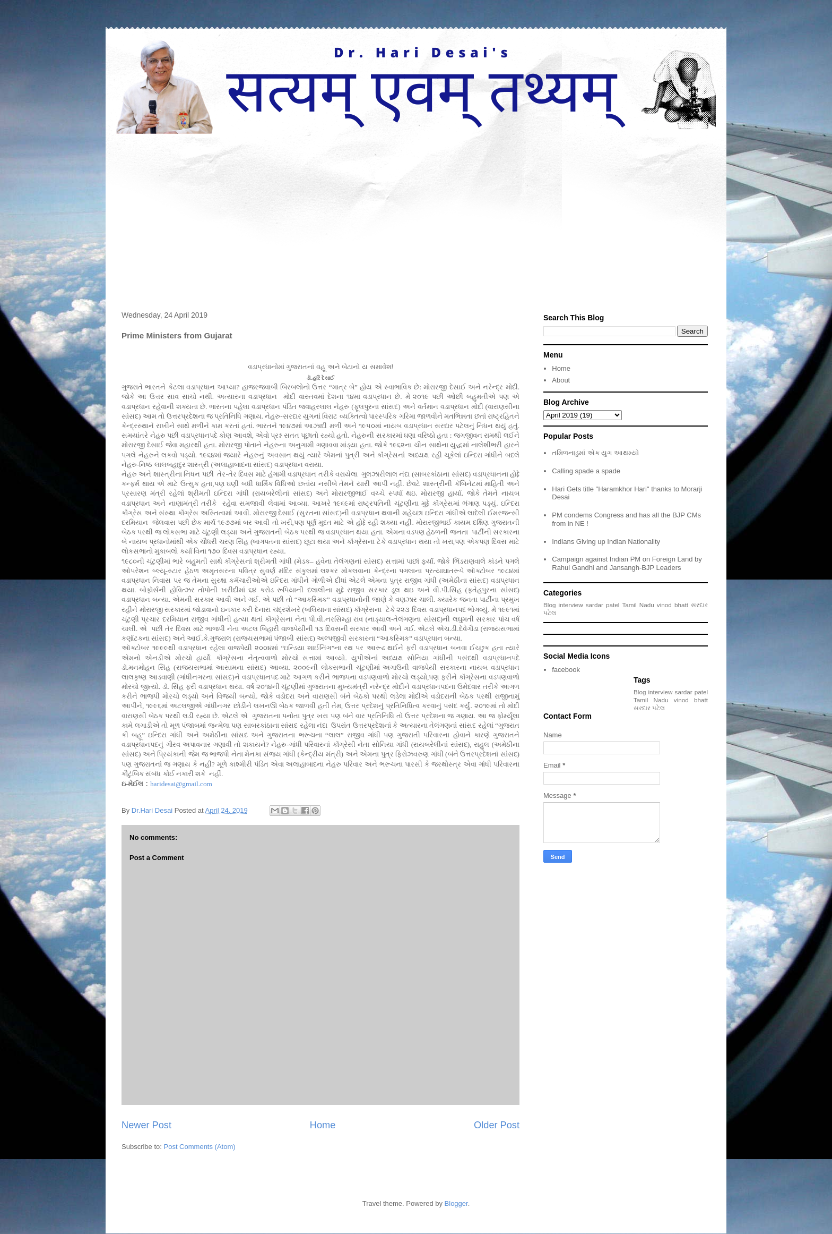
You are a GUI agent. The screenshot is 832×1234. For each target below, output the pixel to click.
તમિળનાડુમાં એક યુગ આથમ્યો (595, 453)
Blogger (456, 1203)
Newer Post (146, 1125)
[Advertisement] (416, 213)
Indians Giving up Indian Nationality (606, 542)
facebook (566, 670)
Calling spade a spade (586, 471)
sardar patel (603, 604)
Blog (549, 604)
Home (323, 1125)
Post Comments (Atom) (200, 1147)
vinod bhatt (672, 604)
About (561, 380)
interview (571, 604)
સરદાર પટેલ (649, 707)
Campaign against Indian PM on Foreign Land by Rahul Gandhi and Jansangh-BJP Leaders (627, 563)
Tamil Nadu (638, 604)
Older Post (496, 1125)
